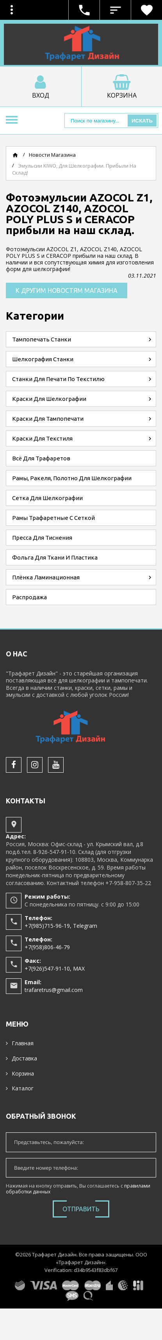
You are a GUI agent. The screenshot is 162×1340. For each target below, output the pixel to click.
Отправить (81, 1208)
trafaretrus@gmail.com (54, 990)
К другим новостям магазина (66, 290)
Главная (23, 1043)
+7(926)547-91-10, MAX (55, 968)
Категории (35, 316)
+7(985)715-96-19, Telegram (61, 925)
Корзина (23, 1073)
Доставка (24, 1058)
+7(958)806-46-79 (47, 947)
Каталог (23, 1088)
